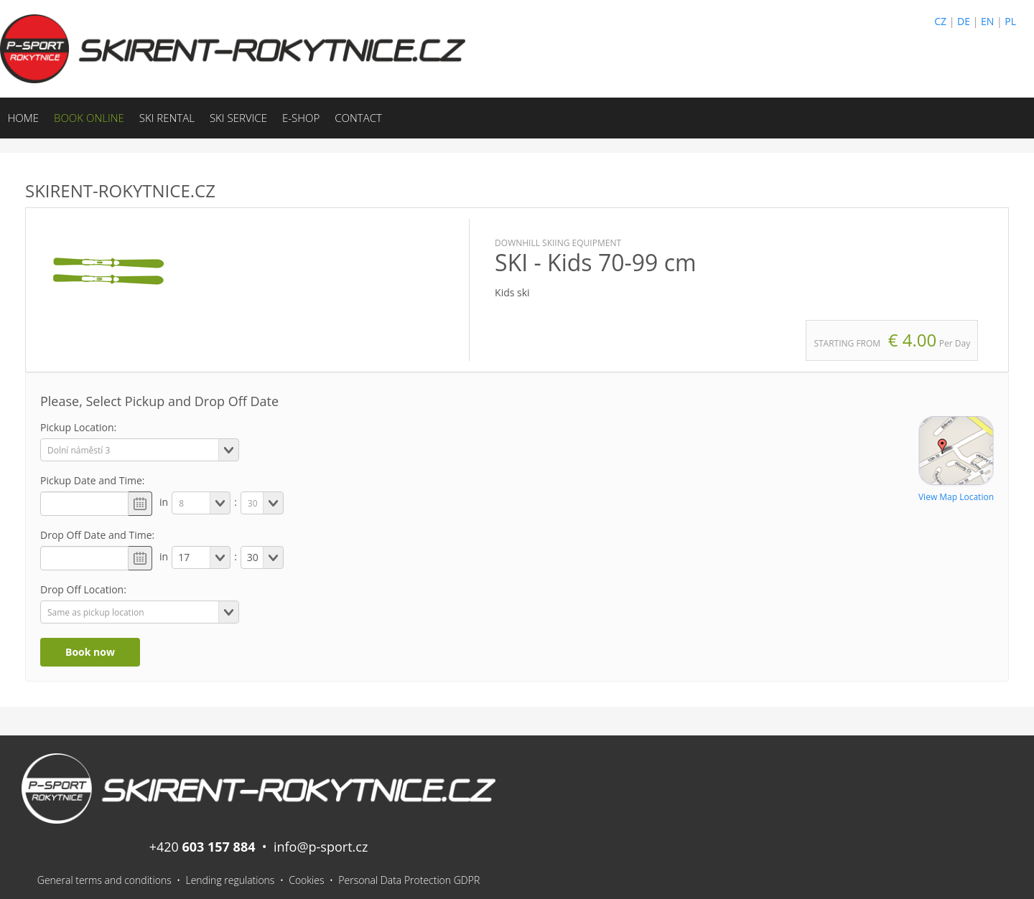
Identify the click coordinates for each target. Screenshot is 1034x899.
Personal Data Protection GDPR (409, 880)
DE (963, 21)
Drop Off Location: (83, 589)
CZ (940, 21)
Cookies (306, 880)
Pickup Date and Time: (92, 480)
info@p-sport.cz (321, 846)
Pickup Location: (78, 427)
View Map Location (956, 497)
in (163, 502)
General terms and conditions (104, 880)
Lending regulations (229, 880)
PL (1010, 21)
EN (987, 21)
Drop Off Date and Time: (97, 535)
